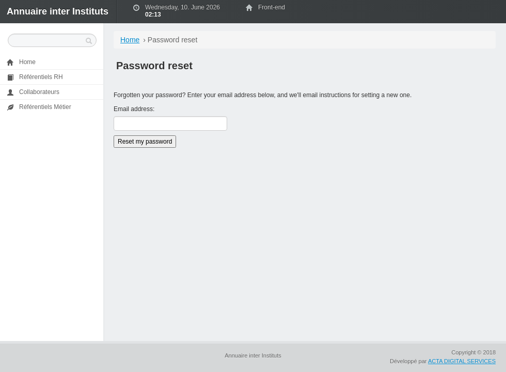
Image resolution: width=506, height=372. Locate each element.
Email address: (134, 109)
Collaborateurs (33, 92)
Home (129, 40)
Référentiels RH (35, 77)
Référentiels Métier (39, 107)
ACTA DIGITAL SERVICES (462, 361)
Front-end (271, 7)
